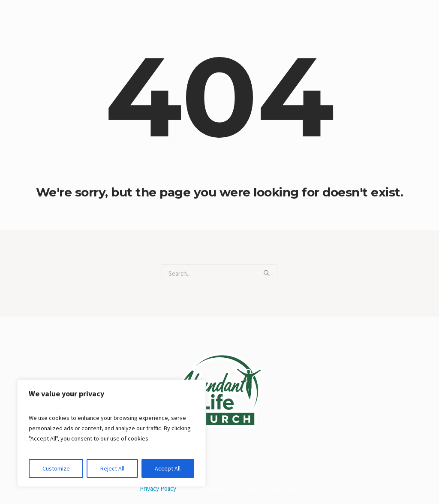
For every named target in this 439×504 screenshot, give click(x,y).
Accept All (167, 468)
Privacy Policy (158, 488)
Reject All (112, 468)
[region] (111, 433)
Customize (56, 468)
